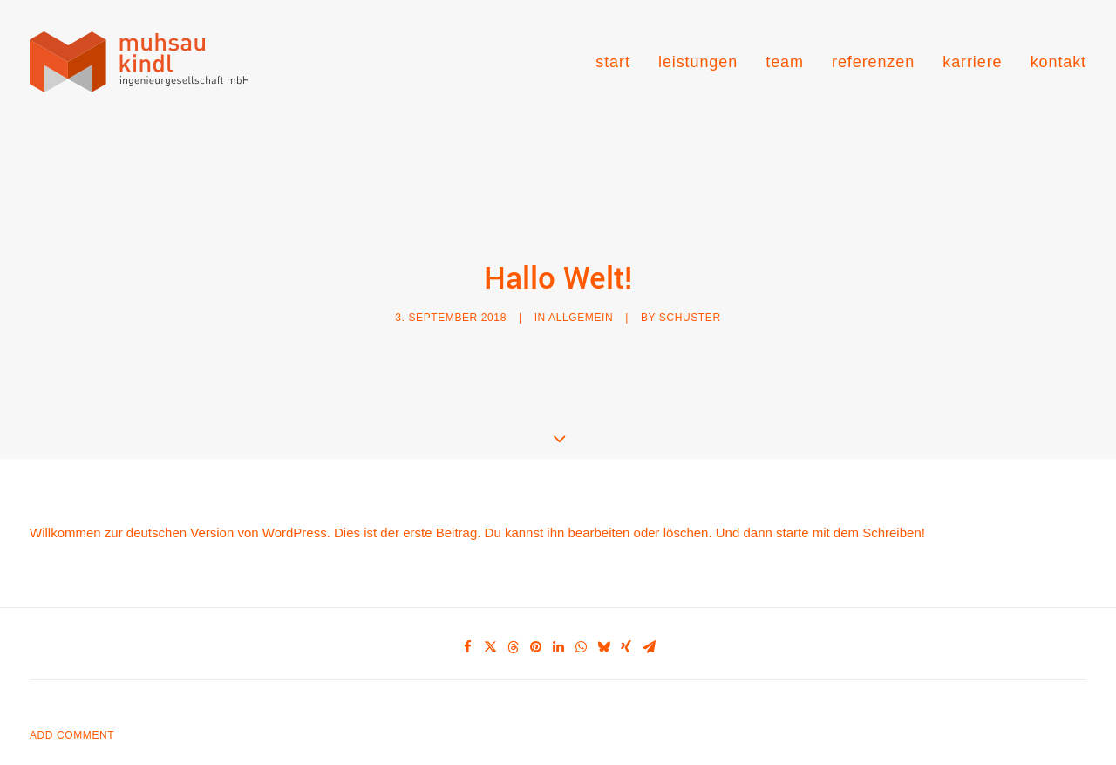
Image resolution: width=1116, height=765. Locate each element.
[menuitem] (619, 62)
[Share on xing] (626, 629)
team (785, 62)
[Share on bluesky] (603, 629)
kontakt (1058, 62)
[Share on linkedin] (558, 629)
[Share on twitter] (490, 629)
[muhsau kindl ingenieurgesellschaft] (139, 61)
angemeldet (123, 754)
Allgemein (580, 309)
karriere (972, 62)
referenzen (873, 62)
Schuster (690, 309)
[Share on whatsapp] (580, 629)
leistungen (698, 62)
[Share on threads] (512, 629)
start (612, 62)
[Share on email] (648, 629)
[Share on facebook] (467, 629)
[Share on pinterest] (535, 629)
